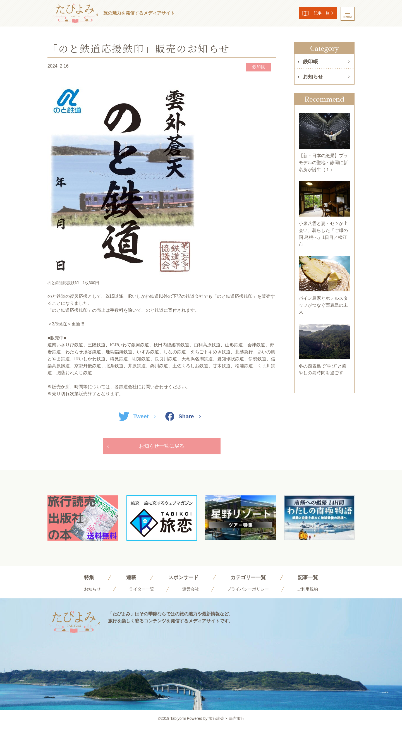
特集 (83, 579)
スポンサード (181, 579)
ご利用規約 (311, 590)
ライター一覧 (139, 590)
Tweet (132, 416)
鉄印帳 (256, 67)
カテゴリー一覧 (249, 579)
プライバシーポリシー (249, 590)
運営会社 (190, 590)
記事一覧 (317, 13)
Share (180, 416)
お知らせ (313, 77)
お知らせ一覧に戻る (162, 447)
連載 (127, 579)
